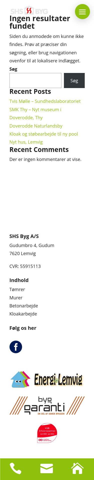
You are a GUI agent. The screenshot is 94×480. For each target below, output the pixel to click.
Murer (16, 298)
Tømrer (17, 289)
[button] (82, 11)
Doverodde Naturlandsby (36, 126)
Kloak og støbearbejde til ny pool (44, 134)
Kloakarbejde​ (23, 314)
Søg (13, 69)
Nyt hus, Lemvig (26, 142)
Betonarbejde (24, 306)
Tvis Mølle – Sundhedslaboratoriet (45, 101)
